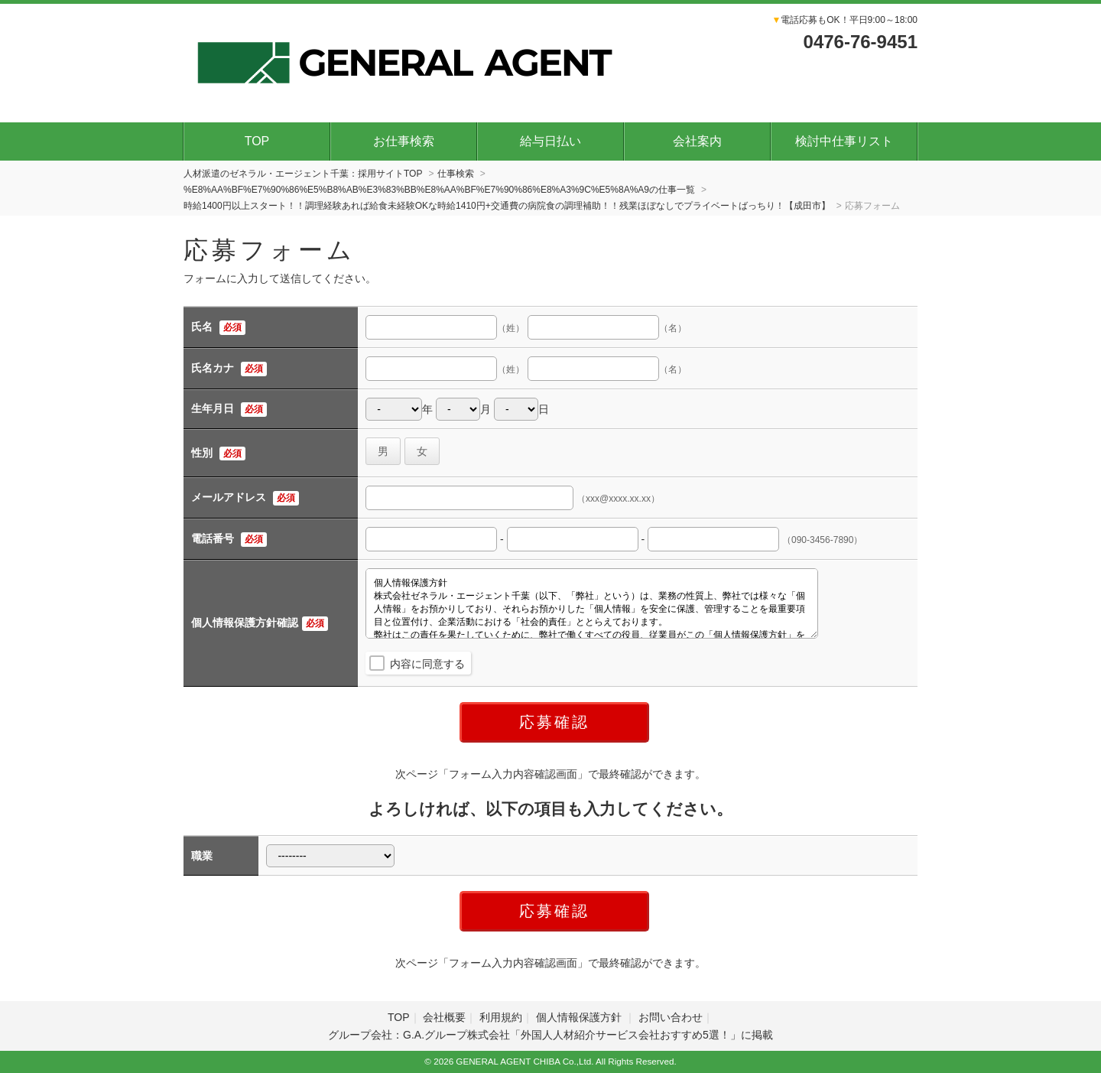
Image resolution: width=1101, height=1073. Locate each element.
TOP (257, 141)
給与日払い (550, 141)
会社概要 (444, 1017)
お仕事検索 (403, 141)
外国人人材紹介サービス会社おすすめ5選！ (625, 1035)
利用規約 (500, 1017)
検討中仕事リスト (844, 141)
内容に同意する (427, 664)
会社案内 (697, 141)
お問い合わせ (670, 1017)
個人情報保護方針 (580, 1017)
